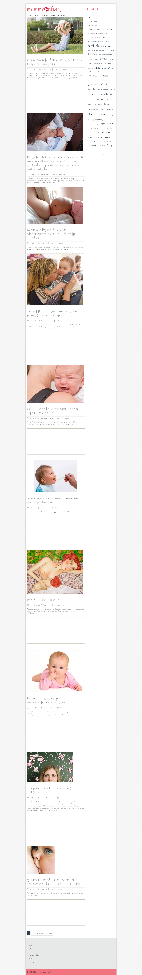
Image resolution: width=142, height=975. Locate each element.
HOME (30, 15)
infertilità (104, 84)
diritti (93, 59)
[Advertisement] (56, 95)
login (30, 965)
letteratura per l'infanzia (107, 89)
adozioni (100, 25)
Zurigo (109, 145)
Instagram (97, 9)
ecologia (97, 63)
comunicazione (99, 50)
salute (95, 128)
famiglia (105, 68)
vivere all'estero (99, 145)
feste (107, 72)
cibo (92, 50)
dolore (97, 59)
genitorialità (98, 80)
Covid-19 (91, 54)
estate (97, 68)
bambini (93, 45)
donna (103, 58)
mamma (106, 99)
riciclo (112, 123)
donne (110, 58)
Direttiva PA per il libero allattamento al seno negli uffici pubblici (52, 234)
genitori (90, 79)
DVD (93, 63)
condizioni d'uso (34, 955)
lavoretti (90, 89)
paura (95, 119)
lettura (90, 94)
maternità (91, 109)
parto (90, 119)
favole (111, 68)
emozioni (90, 68)
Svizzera (106, 137)
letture (96, 94)
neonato (105, 114)
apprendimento (93, 41)
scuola (108, 128)
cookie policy (33, 961)
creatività (97, 53)
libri (107, 94)
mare (108, 104)
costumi (112, 50)
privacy (31, 958)
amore (103, 37)
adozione (100, 21)
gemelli (112, 75)
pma (100, 119)
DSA (89, 63)
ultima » (49, 933)
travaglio (90, 141)
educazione (106, 63)
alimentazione (94, 29)
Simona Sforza (46, 69)
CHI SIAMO (61, 15)
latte (111, 85)
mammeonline (101, 104)
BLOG (36, 15)
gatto (105, 75)
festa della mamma (99, 72)
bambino (102, 46)
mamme (91, 104)
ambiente (91, 37)
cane (109, 46)
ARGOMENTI (44, 15)
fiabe (110, 72)
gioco (104, 80)
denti (89, 59)
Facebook (88, 9)
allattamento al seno (95, 33)
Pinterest (92, 9)
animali (109, 37)
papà (112, 114)
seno (100, 132)
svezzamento (92, 137)
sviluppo (99, 137)
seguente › (40, 933)
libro (99, 99)
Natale (91, 114)
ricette (107, 124)
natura (98, 115)
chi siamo (32, 952)
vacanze (96, 141)
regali (103, 123)
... (77, 77)
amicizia (97, 37)
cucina (109, 53)
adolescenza (92, 21)
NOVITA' (53, 15)
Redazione (44, 243)
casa (89, 50)
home (30, 945)
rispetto (90, 128)
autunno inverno (103, 41)
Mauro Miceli (45, 174)
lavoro (96, 89)
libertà (103, 94)
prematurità (106, 120)
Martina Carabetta (47, 321)
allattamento (106, 29)
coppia (106, 50)
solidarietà (106, 132)
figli (89, 75)
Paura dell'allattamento (44, 600)
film (101, 76)
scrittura (101, 128)
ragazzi (98, 124)
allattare (106, 33)
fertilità (90, 72)
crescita (104, 54)
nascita (110, 109)
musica (105, 109)
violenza (102, 141)
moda (98, 109)
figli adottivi (95, 76)
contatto (31, 948)
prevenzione (91, 124)
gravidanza (94, 84)
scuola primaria (93, 133)
